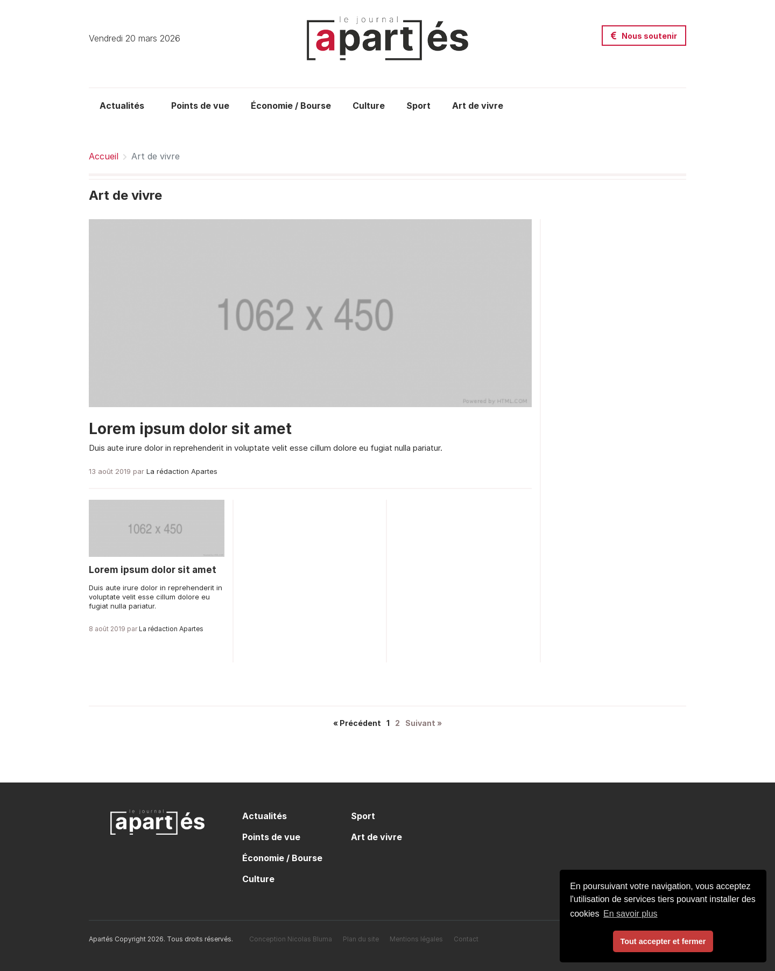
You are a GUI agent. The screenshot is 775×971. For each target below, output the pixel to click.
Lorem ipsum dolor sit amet (190, 429)
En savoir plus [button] (630, 913)
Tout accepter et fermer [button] (663, 941)
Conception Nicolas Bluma (290, 939)
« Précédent (357, 723)
